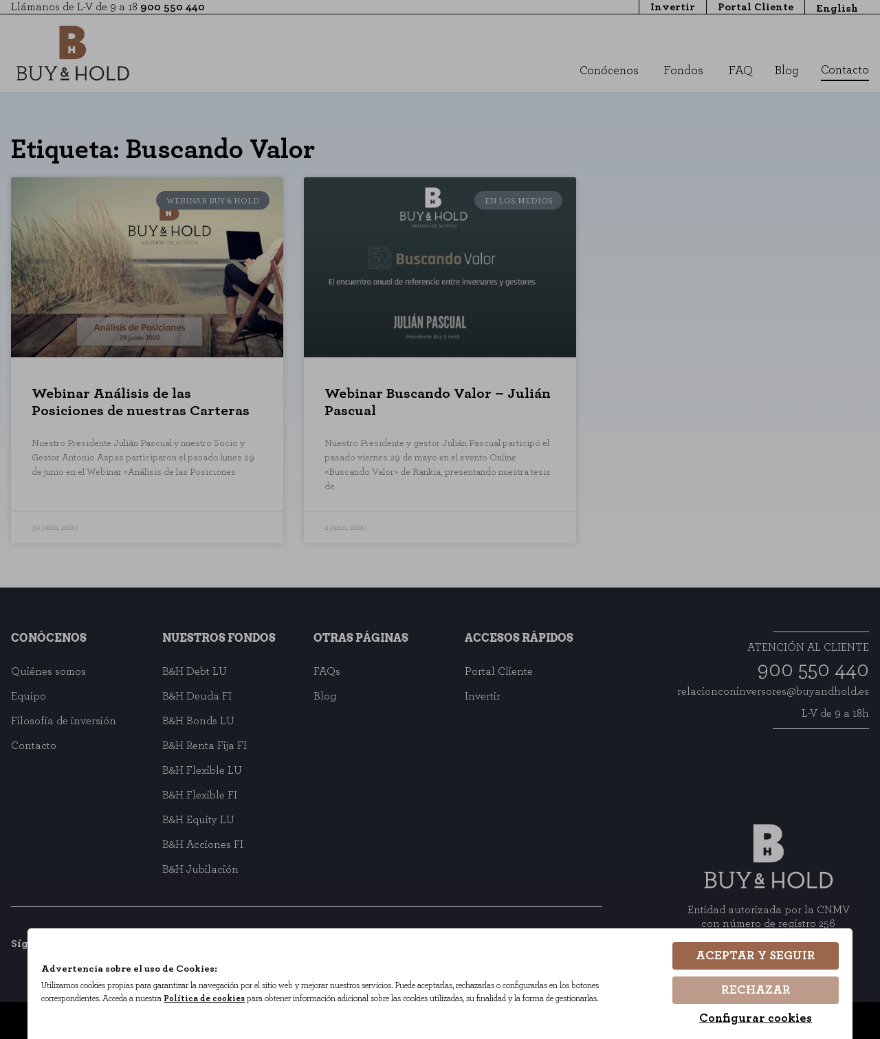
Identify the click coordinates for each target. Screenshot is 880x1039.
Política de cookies (210, 999)
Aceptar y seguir (755, 956)
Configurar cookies (755, 1018)
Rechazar (756, 991)
